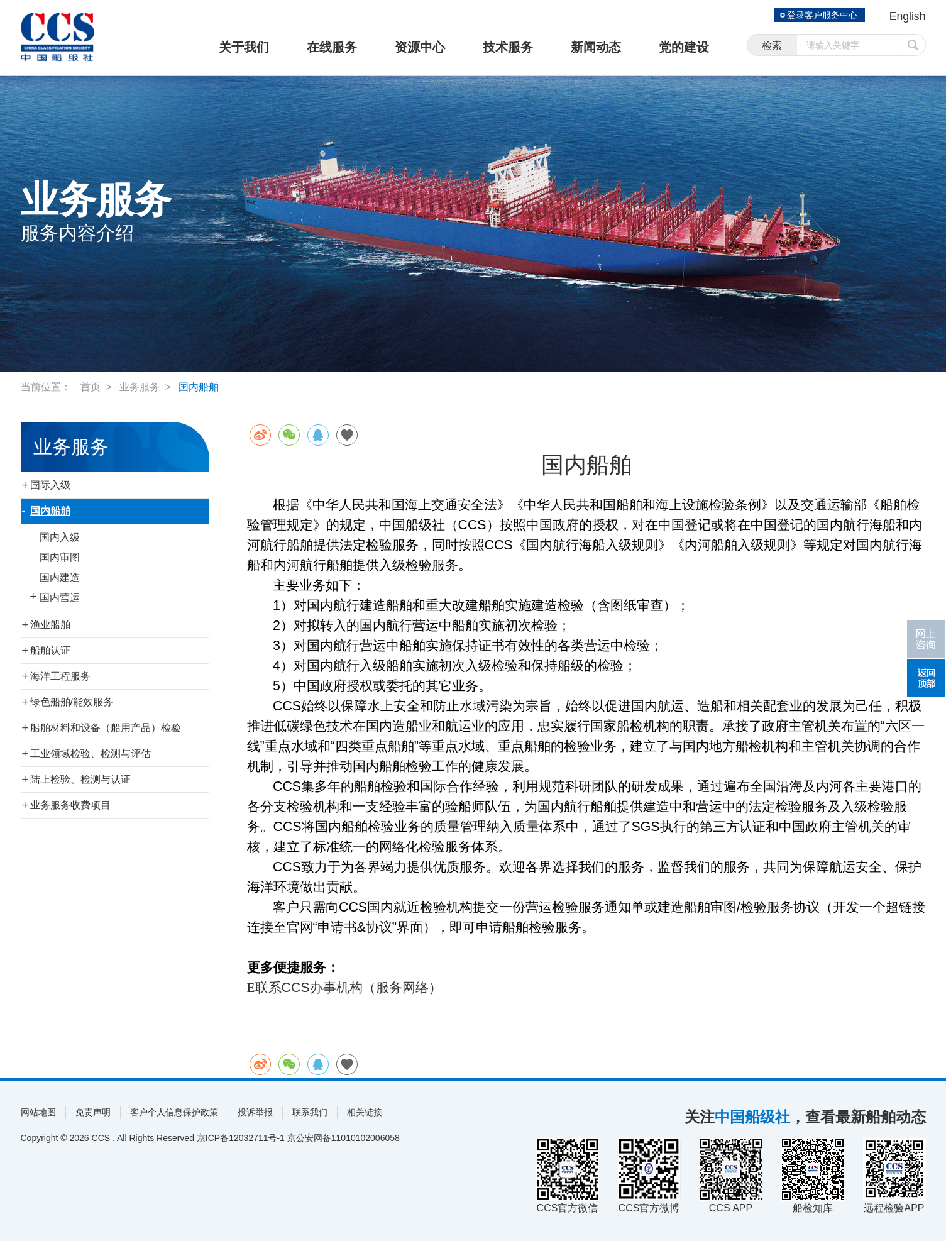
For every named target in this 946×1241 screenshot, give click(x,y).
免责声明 (93, 1112)
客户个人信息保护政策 (174, 1112)
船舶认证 (50, 650)
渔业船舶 (50, 624)
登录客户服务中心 (821, 15)
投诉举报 (255, 1112)
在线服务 (332, 47)
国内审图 (60, 557)
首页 (90, 387)
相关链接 (364, 1112)
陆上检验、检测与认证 (80, 779)
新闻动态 (596, 47)
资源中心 (420, 47)
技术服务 (508, 47)
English (906, 16)
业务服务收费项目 (70, 805)
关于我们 (244, 47)
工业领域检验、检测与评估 (90, 753)
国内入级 (60, 537)
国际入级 (50, 485)
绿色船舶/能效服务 (71, 702)
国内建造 (60, 577)
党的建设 (684, 47)
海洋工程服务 (60, 676)
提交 (913, 46)
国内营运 (60, 597)
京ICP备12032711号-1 (241, 1138)
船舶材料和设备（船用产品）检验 (105, 727)
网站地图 (38, 1112)
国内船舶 (199, 387)
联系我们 (309, 1112)
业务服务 (139, 387)
